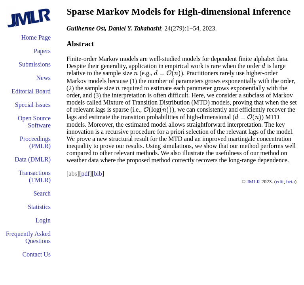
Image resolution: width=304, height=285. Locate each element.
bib (98, 173)
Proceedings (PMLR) (35, 142)
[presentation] (263, 66)
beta (290, 181)
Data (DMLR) (33, 159)
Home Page (36, 37)
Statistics (39, 206)
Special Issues (33, 104)
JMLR (253, 181)
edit (280, 181)
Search (42, 193)
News (43, 77)
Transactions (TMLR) (35, 176)
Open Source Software (34, 122)
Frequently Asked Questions (28, 237)
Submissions (35, 64)
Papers (42, 51)
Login (43, 220)
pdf (85, 173)
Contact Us (36, 254)
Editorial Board (31, 91)
